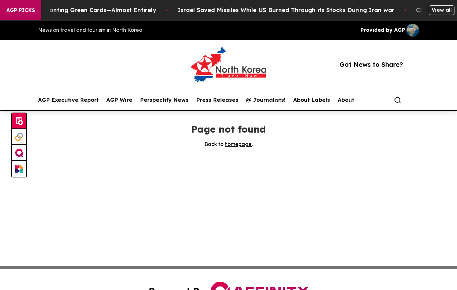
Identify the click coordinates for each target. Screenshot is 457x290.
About (346, 100)
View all (442, 10)
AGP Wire (119, 100)
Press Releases (217, 100)
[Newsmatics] (19, 169)
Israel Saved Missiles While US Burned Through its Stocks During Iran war (290, 10)
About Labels (311, 100)
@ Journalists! (266, 100)
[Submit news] (19, 121)
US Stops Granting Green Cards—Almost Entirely (90, 10)
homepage (238, 144)
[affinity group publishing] (19, 153)
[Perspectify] (19, 137)
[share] (414, 100)
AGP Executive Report (68, 100)
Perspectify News (164, 100)
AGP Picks (20, 10)
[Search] (397, 100)
